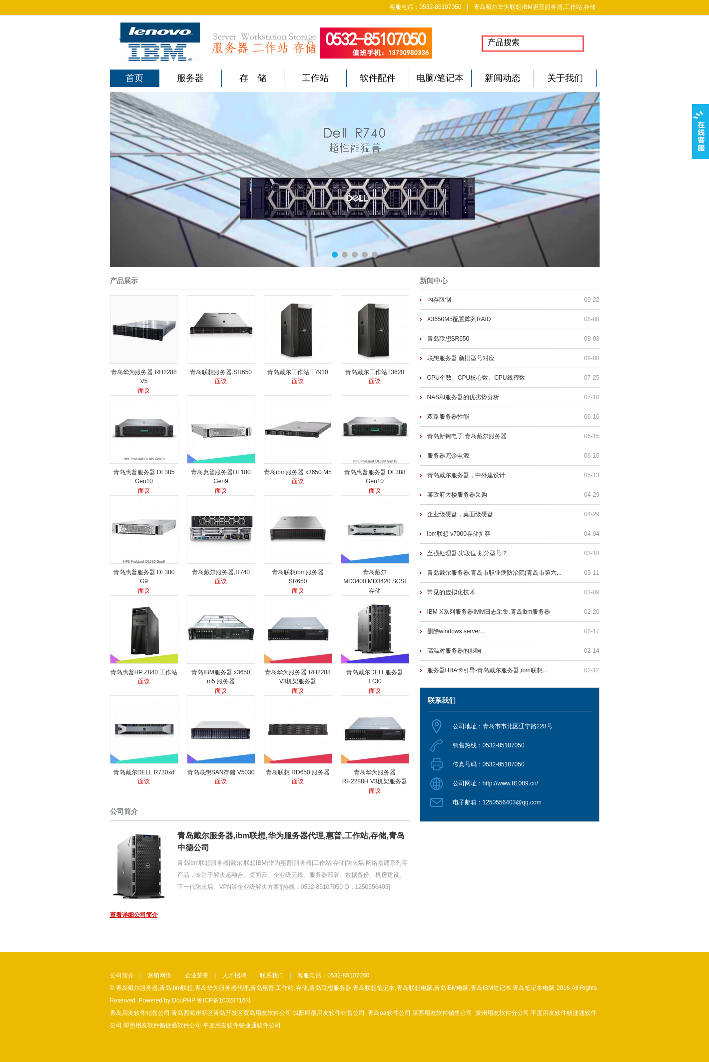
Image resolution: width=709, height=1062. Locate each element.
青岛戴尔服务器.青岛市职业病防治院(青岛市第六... (494, 572)
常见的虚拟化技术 (451, 592)
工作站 (315, 78)
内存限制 (439, 299)
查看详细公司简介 (134, 914)
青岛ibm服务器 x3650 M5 (297, 472)
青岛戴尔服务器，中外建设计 (466, 475)
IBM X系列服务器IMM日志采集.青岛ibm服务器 (489, 611)
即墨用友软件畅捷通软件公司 (162, 1025)
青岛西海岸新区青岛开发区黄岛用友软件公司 (231, 1012)
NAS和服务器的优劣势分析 (463, 397)
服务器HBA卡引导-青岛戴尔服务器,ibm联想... (487, 670)
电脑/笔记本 (440, 78)
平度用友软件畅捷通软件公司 (242, 1025)
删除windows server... (456, 631)
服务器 (190, 78)
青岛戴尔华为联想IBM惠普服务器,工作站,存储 (535, 7)
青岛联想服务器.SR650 (221, 372)
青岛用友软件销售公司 (140, 1012)
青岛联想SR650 (448, 338)
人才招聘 (234, 975)
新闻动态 (503, 78)
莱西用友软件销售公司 (442, 1012)
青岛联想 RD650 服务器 (298, 772)
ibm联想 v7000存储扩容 (459, 533)
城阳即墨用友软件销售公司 (329, 1012)
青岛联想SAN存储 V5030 (221, 772)
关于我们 (565, 78)
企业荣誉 (197, 975)
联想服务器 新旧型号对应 (461, 358)
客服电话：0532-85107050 (425, 7)
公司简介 (122, 975)
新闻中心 (434, 281)
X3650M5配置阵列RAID (459, 319)
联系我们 (272, 975)
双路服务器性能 (448, 416)
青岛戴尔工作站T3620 (374, 372)
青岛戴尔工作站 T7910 (297, 372)
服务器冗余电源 (448, 455)
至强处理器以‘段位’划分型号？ (467, 553)
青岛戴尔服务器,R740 (221, 572)
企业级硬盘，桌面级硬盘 (460, 514)
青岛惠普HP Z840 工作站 (143, 672)
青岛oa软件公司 (389, 1012)
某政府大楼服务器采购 (457, 494)
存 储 (252, 78)
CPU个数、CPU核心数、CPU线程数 (476, 377)
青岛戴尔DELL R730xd (143, 772)
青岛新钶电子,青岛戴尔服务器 (467, 436)
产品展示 (124, 281)
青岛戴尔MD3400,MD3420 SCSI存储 (374, 581)
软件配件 (378, 78)
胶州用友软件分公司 (502, 1012)
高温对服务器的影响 (454, 650)
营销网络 (159, 975)
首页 (134, 78)
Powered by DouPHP (167, 1000)
